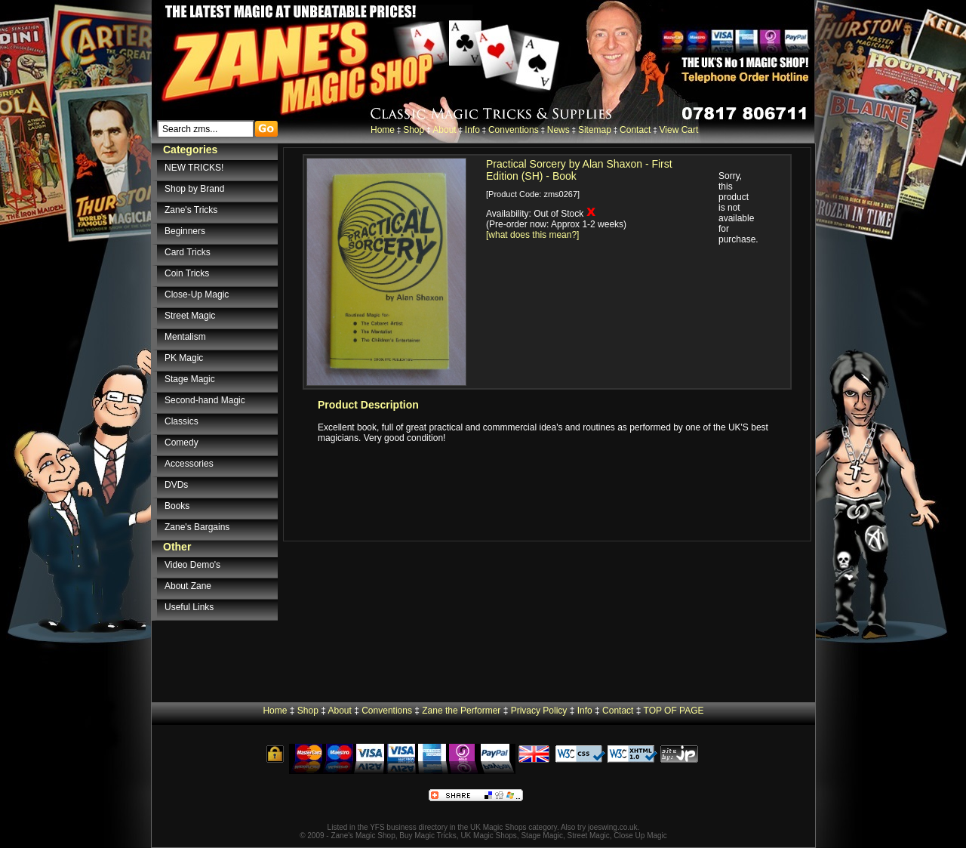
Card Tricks (188, 252)
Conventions (513, 130)
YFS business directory (409, 827)
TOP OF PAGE (674, 710)
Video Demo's (192, 565)
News (558, 130)
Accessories (189, 463)
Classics (181, 421)
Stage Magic (190, 379)
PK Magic (184, 358)
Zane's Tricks (191, 210)
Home (383, 130)
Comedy (181, 442)
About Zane (188, 586)
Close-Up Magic (197, 294)
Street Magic (190, 315)
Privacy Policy (539, 710)
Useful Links (189, 607)
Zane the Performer (461, 710)
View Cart (679, 130)
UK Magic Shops (498, 827)
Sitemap (594, 130)
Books (177, 506)
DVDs (176, 485)
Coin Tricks (187, 273)
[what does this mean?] (532, 235)
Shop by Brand (194, 188)
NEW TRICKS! (194, 167)
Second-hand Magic (205, 400)
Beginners (185, 231)
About (444, 130)
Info (472, 130)
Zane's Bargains (197, 527)
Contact (635, 130)
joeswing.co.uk (613, 827)
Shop (413, 130)
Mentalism (185, 336)
